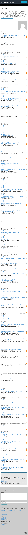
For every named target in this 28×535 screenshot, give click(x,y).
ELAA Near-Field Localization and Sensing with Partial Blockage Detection (12, 305)
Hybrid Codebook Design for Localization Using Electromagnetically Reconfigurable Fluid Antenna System (11, 57)
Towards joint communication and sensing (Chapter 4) (11, 349)
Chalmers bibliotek (3, 517)
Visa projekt (2, 54)
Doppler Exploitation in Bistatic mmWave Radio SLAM (10, 395)
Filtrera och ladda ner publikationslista (6, 476)
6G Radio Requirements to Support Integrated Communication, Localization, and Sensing (12, 460)
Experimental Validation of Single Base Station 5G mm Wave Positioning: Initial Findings (12, 442)
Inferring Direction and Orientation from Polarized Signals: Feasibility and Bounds (11, 252)
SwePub (5, 482)
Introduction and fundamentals (6, 345)
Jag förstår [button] (23, 1)
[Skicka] (4, 504)
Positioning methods (4, 239)
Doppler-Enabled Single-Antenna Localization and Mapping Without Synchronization (11, 435)
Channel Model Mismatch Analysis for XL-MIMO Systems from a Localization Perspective (12, 408)
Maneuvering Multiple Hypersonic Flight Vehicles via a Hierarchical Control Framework (13, 170)
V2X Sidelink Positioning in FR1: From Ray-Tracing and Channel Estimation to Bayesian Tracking (12, 280)
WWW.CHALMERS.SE (3, 524)
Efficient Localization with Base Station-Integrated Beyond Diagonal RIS (11, 204)
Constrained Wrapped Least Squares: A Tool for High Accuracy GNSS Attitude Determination (12, 468)
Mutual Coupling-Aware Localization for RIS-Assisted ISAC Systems (13, 182)
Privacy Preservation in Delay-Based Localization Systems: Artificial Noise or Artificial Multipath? (13, 339)
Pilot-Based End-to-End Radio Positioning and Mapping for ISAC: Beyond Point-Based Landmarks (12, 175)
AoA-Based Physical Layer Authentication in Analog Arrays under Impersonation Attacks (12, 325)
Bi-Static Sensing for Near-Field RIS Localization (9, 454)
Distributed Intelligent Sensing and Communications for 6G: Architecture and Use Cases (12, 190)
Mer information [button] (11, 2)
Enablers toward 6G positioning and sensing (9, 263)
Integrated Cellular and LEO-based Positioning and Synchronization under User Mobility (10, 72)
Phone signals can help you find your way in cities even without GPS (12, 402)
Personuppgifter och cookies (5, 511)
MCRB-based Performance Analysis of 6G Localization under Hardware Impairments (11, 421)
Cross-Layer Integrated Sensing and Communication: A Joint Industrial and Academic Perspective (11, 226)
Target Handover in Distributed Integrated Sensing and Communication (11, 164)
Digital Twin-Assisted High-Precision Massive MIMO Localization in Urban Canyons (13, 36)
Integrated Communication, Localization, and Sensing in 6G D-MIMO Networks (12, 121)
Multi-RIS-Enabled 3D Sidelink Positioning (8, 268)
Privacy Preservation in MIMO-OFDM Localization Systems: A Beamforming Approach (12, 106)
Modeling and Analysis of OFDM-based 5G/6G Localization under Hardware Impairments (12, 332)
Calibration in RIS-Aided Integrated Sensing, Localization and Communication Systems (12, 42)
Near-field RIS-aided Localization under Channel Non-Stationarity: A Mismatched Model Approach (13, 311)
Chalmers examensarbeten (4, 519)
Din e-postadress (3, 501)
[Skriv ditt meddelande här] (14, 496)
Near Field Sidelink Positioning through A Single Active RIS (11, 391)
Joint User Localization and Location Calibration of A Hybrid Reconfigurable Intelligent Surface (11, 285)
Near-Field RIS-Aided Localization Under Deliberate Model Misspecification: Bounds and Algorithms (11, 85)
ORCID (12, 18)
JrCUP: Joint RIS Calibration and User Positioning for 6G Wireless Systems (12, 274)
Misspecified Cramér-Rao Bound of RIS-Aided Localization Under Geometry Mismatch (12, 371)
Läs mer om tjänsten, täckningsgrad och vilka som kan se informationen (11, 510)
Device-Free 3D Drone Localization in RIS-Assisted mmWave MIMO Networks (13, 259)
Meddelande (2, 492)
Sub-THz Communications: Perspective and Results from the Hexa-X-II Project (13, 151)
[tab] (4, 31)
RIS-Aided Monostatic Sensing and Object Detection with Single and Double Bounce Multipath (12, 362)
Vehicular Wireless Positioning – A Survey (8, 63)
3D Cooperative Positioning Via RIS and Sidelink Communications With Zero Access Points (12, 157)
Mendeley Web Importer (4, 481)
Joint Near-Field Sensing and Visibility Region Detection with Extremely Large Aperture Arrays (12, 211)
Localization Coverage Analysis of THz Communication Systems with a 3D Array (12, 415)
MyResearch (17, 477)
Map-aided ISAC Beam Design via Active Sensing (9, 79)
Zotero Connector (3, 480)
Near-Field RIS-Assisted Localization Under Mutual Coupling (11, 218)
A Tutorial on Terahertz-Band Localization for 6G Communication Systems (13, 428)
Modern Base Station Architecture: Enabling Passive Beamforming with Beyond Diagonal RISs (13, 92)
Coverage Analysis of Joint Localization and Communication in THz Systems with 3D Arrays (13, 319)
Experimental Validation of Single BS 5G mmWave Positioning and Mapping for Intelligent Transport (13, 298)
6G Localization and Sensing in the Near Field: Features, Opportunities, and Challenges (11, 292)
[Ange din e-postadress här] (14, 502)
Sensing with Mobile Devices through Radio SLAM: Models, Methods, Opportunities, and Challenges (11, 143)
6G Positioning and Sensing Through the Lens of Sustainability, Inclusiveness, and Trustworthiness (12, 197)
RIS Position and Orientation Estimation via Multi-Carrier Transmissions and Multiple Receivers (11, 385)
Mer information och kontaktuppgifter (5, 18)
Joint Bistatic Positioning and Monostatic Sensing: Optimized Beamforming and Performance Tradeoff (12, 99)
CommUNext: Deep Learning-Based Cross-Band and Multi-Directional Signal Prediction (11, 50)
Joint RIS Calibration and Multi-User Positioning (9, 448)
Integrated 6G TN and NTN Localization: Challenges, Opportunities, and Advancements (10, 135)
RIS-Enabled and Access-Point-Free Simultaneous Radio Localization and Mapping (13, 244)
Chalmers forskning (3, 518)
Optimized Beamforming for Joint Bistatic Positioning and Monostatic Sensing (11, 233)
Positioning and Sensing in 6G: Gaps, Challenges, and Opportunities (10, 355)
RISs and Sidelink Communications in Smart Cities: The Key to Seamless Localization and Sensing (12, 378)
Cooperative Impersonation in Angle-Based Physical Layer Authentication (11, 114)
